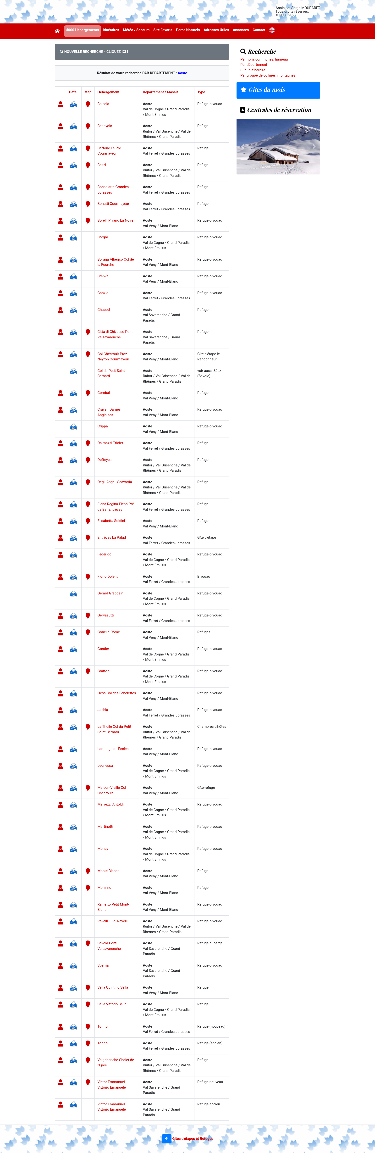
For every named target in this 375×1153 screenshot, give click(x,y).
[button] (166, 1138)
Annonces (241, 30)
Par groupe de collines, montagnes (267, 75)
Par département (253, 64)
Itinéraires (111, 30)
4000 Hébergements (82, 30)
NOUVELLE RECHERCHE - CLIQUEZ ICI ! (94, 52)
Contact (259, 30)
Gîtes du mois (262, 89)
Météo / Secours (136, 30)
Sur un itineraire (252, 70)
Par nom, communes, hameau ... (266, 59)
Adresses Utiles (216, 30)
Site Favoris (162, 30)
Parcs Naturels (188, 30)
